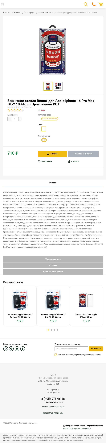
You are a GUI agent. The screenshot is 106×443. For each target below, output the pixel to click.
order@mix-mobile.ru (53, 413)
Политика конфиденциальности (77, 428)
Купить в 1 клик (83, 154)
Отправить (96, 349)
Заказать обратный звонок (53, 407)
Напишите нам (54, 402)
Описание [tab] (53, 183)
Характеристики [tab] (53, 259)
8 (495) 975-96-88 (53, 398)
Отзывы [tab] (53, 265)
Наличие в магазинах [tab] (53, 271)
